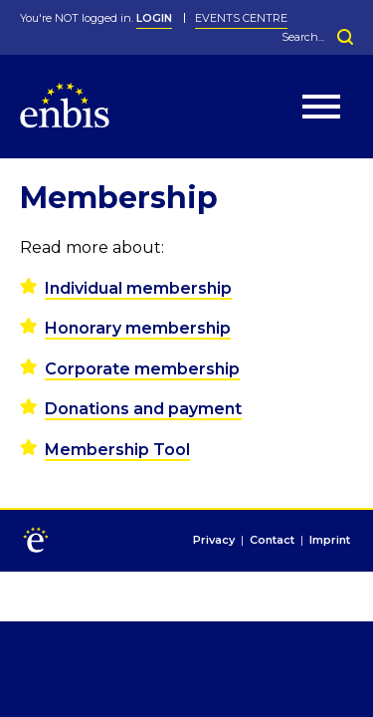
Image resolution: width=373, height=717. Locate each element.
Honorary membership (138, 328)
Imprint (329, 541)
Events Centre (241, 18)
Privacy (214, 541)
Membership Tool (117, 449)
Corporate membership (142, 368)
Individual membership (138, 288)
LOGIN (154, 18)
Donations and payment (143, 408)
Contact (272, 541)
